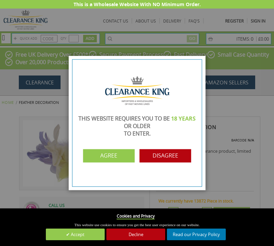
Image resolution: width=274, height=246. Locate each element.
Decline (136, 234)
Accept (77, 234)
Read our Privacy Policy (196, 234)
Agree (107, 156)
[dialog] (137, 123)
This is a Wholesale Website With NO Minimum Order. (137, 4)
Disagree (167, 156)
